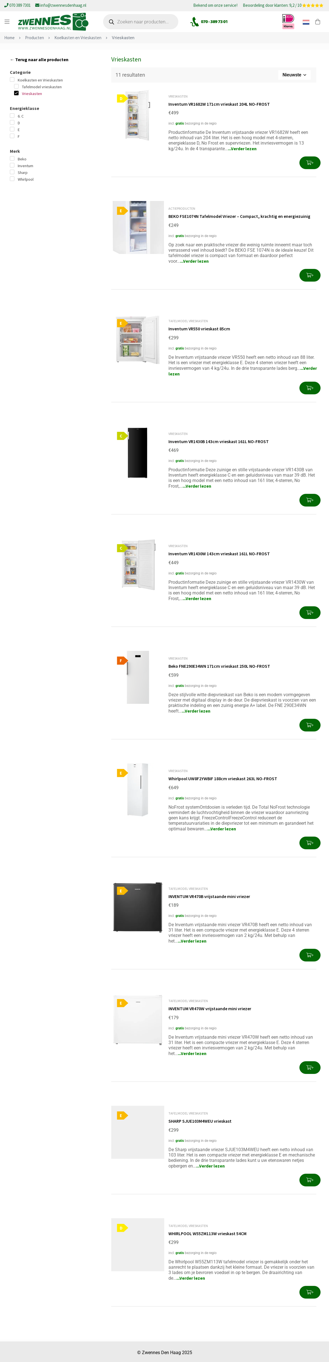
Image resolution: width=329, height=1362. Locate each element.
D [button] (19, 122)
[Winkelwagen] (317, 22)
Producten (34, 37)
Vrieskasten (178, 96)
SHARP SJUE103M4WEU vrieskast (200, 1119)
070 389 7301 (18, 5)
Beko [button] (22, 159)
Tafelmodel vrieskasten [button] (42, 86)
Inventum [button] (25, 165)
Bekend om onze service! (215, 5)
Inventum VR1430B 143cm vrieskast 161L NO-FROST (218, 441)
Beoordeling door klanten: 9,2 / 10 (283, 5)
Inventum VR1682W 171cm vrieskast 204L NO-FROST (219, 104)
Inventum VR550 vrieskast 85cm (199, 328)
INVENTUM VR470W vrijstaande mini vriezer (210, 1007)
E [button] (19, 129)
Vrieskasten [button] (32, 93)
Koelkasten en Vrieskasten (77, 37)
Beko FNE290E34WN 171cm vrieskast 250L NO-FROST (219, 665)
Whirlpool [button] (26, 179)
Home (9, 37)
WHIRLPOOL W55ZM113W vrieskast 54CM (207, 1231)
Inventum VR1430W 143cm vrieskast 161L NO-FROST (219, 553)
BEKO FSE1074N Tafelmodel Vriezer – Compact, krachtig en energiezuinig (240, 216)
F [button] (19, 136)
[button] (310, 162)
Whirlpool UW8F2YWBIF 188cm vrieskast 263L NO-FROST (223, 777)
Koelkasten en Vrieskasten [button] (40, 80)
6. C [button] (21, 116)
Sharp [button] (23, 172)
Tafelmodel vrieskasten (188, 321)
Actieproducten (181, 208)
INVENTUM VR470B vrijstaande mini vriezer (209, 895)
